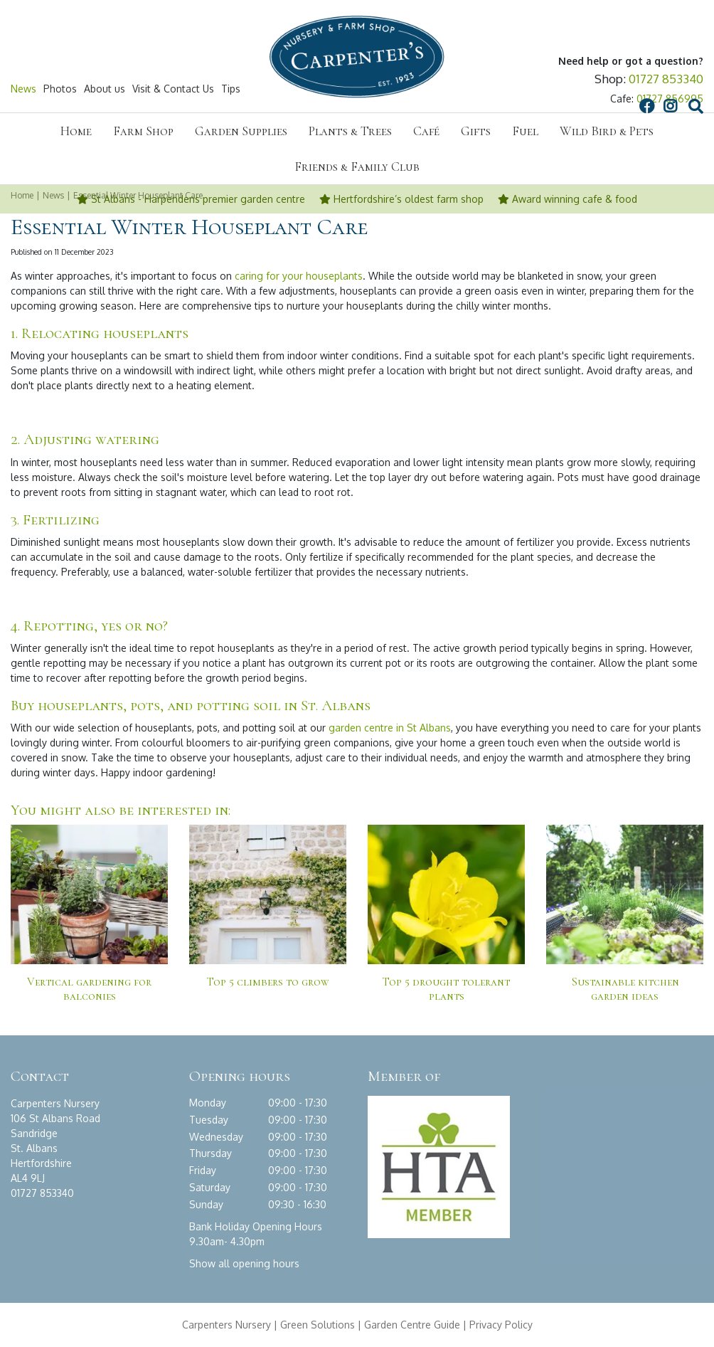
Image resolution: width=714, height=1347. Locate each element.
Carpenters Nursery (226, 1325)
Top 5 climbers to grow (268, 982)
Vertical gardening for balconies (89, 989)
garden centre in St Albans (390, 728)
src (557, 89)
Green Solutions (317, 1325)
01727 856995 (669, 99)
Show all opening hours (244, 1263)
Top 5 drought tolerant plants (446, 989)
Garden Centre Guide (412, 1325)
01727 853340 (666, 79)
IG (531, 89)
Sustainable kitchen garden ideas (625, 989)
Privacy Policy (501, 1325)
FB (508, 89)
